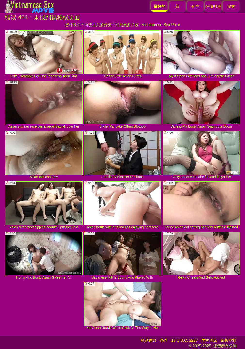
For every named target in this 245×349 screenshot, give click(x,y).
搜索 (231, 6)
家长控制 (228, 340)
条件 (164, 340)
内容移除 (209, 340)
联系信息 (148, 340)
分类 (195, 6)
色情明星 (213, 6)
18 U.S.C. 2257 (184, 340)
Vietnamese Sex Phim (161, 25)
